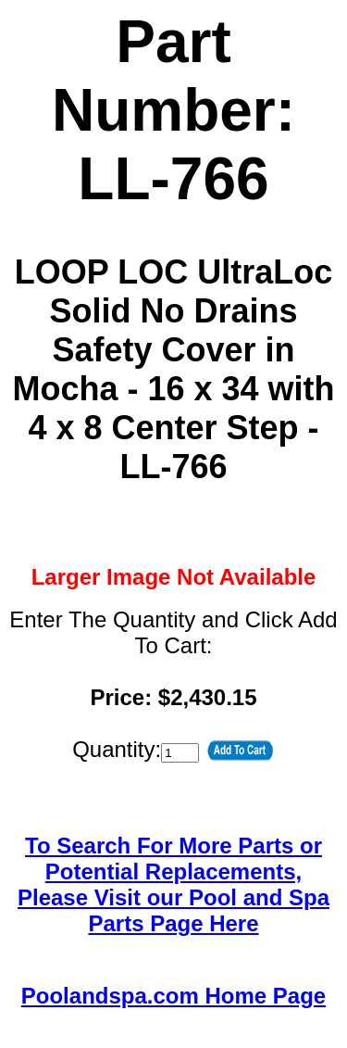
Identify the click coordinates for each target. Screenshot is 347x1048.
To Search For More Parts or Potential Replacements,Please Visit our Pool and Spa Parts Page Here (173, 884)
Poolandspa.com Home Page (173, 995)
